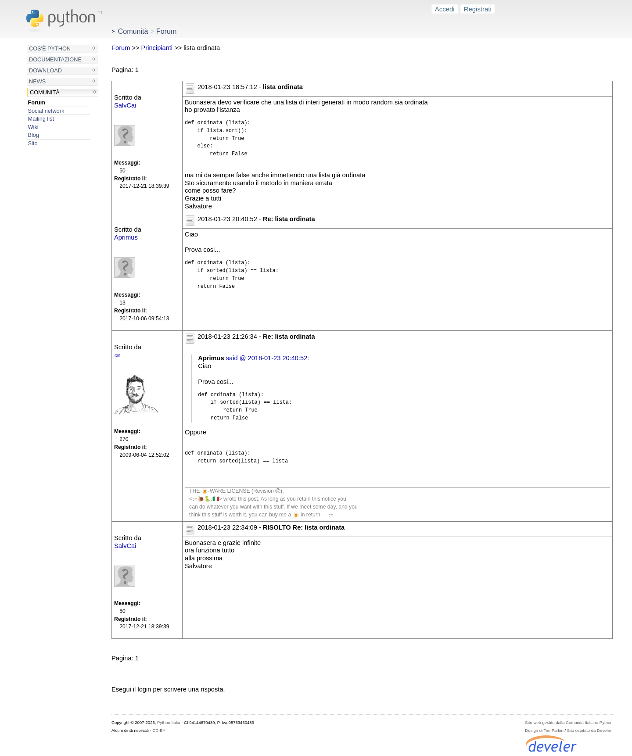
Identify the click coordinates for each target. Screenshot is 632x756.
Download (45, 70)
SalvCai (125, 105)
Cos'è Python (50, 48)
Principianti (157, 47)
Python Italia (168, 722)
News (37, 81)
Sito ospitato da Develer (589, 730)
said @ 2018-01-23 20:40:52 (267, 358)
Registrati (478, 9)
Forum (37, 102)
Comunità (45, 92)
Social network (46, 110)
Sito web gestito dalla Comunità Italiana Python (568, 722)
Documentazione (55, 59)
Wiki (33, 127)
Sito (33, 143)
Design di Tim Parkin (544, 730)
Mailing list (41, 118)
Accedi (445, 9)
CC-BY (158, 730)
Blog (33, 135)
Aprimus (126, 237)
